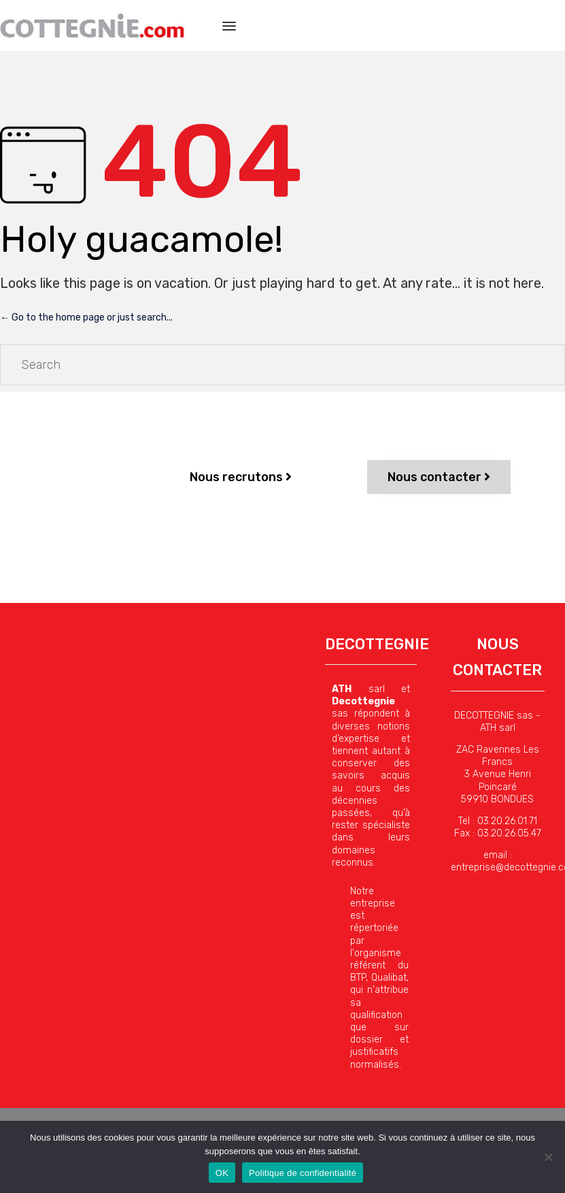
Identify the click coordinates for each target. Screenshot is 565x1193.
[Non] (548, 1157)
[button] (240, 477)
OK (222, 1173)
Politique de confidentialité (302, 1173)
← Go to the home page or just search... (86, 317)
